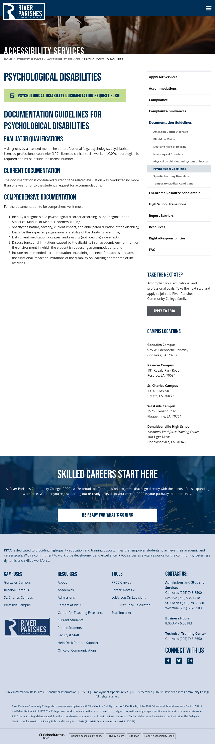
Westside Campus (17, 605)
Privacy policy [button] (116, 736)
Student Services (30, 59)
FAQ (152, 249)
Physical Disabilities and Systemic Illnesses (181, 161)
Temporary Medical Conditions (173, 183)
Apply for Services (163, 77)
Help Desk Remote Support (78, 643)
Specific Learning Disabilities (171, 176)
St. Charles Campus (18, 597)
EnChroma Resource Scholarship (174, 193)
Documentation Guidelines (170, 122)
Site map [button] (134, 736)
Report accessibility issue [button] (159, 736)
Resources (157, 227)
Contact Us (175, 574)
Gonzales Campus (17, 582)
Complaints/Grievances (167, 111)
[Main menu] (208, 8)
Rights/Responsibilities (167, 238)
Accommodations (163, 88)
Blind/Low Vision (164, 139)
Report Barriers (161, 215)
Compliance (158, 100)
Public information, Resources (24, 692)
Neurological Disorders (168, 154)
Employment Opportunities (110, 692)
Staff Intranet (121, 612)
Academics (66, 590)
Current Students (70, 620)
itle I (84, 692)
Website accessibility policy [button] (87, 736)
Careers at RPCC (70, 605)
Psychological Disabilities (169, 168)
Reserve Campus (16, 590)
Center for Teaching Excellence (80, 612)
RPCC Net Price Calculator (131, 605)
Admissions (66, 597)
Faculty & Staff (68, 635)
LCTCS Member (142, 692)
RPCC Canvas (121, 582)
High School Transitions (167, 204)
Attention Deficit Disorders (170, 132)
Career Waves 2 (123, 590)
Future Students (70, 627)
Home (8, 59)
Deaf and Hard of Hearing (169, 146)
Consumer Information (62, 692)
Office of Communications (77, 650)
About (62, 582)
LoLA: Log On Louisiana (129, 597)
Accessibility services (63, 59)
